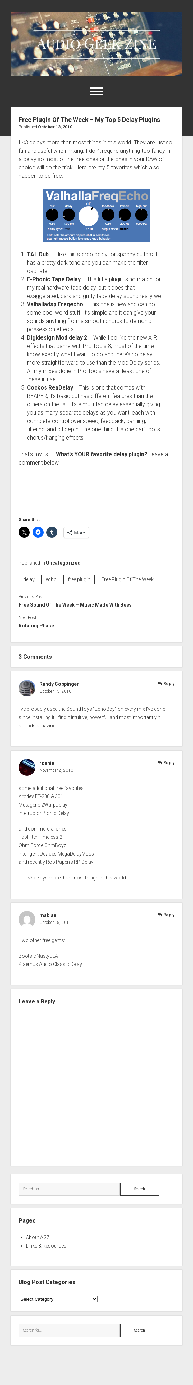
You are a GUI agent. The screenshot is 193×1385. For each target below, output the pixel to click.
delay (29, 579)
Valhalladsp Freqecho (55, 304)
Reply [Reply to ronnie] (168, 762)
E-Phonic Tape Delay (54, 279)
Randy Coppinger (59, 684)
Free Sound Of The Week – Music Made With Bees (75, 605)
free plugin (79, 579)
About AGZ (38, 1237)
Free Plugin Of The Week (127, 579)
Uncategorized (63, 563)
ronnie (46, 763)
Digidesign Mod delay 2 (57, 337)
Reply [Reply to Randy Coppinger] (168, 683)
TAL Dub (38, 254)
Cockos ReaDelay (50, 387)
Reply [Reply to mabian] (168, 914)
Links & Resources (46, 1246)
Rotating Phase (36, 625)
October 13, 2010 (55, 127)
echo (51, 579)
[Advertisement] (100, 494)
